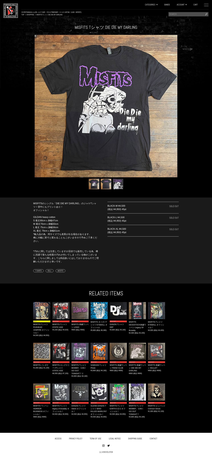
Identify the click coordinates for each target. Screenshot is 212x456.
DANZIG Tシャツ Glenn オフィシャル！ (78, 408)
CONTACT (153, 437)
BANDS (167, 4)
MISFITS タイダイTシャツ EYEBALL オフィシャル (99, 325)
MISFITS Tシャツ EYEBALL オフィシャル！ (156, 325)
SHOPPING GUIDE (135, 437)
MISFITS (60, 271)
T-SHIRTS (38, 271)
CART (195, 4)
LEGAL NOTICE (115, 437)
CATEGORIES (151, 4)
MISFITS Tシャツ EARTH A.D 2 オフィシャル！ (117, 408)
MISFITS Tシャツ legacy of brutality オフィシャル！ (60, 408)
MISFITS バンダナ (41, 365)
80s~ (50, 271)
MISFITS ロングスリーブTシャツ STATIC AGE (60, 368)
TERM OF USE (95, 437)
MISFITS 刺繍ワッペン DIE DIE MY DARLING (137, 368)
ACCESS (58, 437)
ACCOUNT (182, 4)
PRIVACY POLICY (75, 437)
